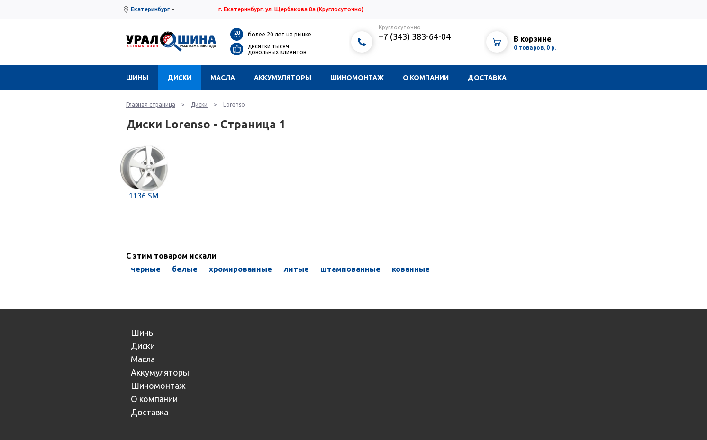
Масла (222, 77)
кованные (411, 269)
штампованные (350, 269)
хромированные (240, 269)
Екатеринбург (150, 9)
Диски (179, 77)
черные (146, 269)
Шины (137, 77)
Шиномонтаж (357, 77)
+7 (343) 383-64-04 (415, 36)
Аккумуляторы (282, 77)
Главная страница (150, 104)
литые (296, 269)
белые (185, 269)
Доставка (487, 77)
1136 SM (144, 195)
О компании (426, 77)
